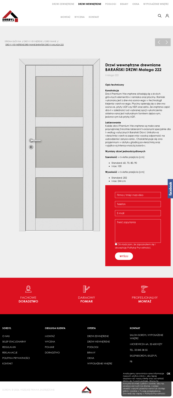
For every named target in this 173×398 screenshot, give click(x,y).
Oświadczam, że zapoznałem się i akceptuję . (135, 246)
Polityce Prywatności (155, 393)
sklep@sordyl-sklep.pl (143, 355)
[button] (167, 15)
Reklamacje (9, 352)
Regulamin (9, 347)
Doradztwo (52, 352)
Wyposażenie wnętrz (156, 4)
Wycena (79, 16)
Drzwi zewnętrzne (63, 4)
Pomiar (49, 347)
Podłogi (110, 4)
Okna (135, 4)
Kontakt (94, 16)
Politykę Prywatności (138, 247)
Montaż (65, 16)
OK (168, 373)
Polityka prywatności (16, 358)
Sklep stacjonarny (14, 341)
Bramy (124, 4)
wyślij (124, 256)
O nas (6, 336)
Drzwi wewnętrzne (89, 4)
